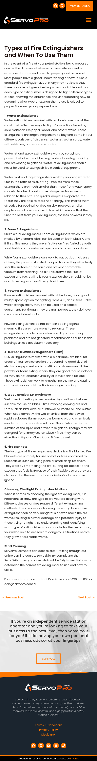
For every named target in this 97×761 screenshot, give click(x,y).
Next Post (86, 597)
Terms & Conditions (48, 725)
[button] (88, 20)
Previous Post (13, 597)
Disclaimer (48, 735)
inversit (74, 758)
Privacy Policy (48, 730)
